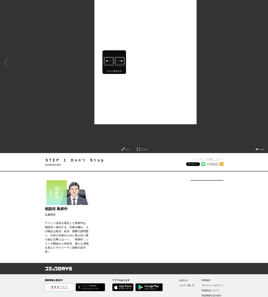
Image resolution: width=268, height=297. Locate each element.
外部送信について (210, 290)
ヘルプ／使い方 (186, 285)
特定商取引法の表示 (211, 295)
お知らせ (183, 280)
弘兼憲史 (50, 214)
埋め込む (214, 164)
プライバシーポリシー (212, 285)
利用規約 (206, 280)
